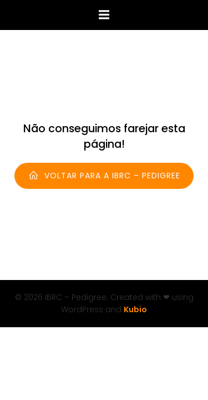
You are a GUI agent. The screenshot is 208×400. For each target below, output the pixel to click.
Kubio (135, 309)
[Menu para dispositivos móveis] (104, 15)
